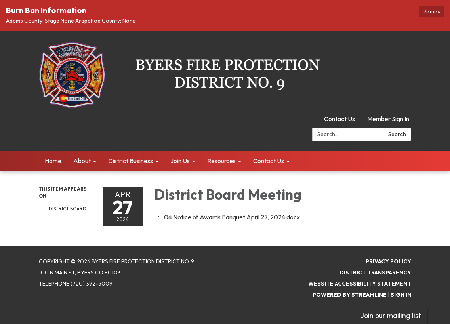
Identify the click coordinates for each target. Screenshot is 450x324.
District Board (67, 209)
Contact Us (339, 119)
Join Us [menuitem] (180, 161)
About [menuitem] (82, 161)
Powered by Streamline (350, 294)
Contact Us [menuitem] (268, 161)
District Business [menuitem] (130, 161)
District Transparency (375, 272)
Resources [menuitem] (221, 161)
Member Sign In (388, 119)
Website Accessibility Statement (359, 283)
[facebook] (406, 46)
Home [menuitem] (53, 161)
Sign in (401, 294)
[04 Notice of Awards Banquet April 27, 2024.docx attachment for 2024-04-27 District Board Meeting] (232, 217)
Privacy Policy (388, 261)
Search (397, 134)
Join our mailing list (390, 315)
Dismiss (431, 11)
